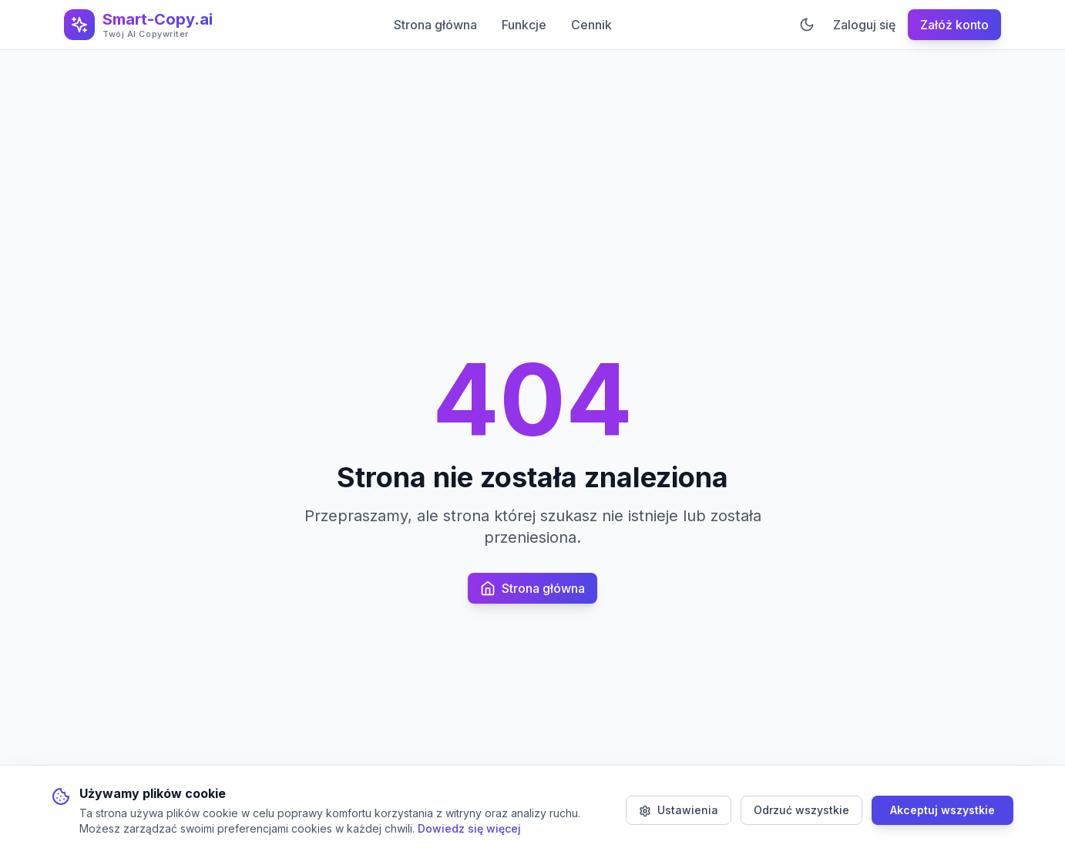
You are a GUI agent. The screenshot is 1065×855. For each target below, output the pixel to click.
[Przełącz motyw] (807, 25)
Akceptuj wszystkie (942, 809)
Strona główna (435, 24)
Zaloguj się (864, 24)
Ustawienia (678, 810)
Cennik (591, 24)
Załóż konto (954, 24)
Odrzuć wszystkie (801, 809)
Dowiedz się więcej (469, 828)
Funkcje (524, 24)
